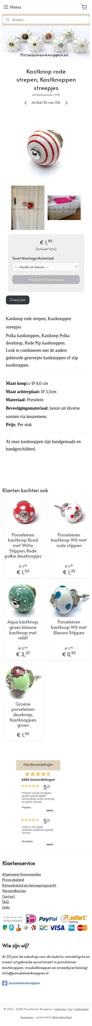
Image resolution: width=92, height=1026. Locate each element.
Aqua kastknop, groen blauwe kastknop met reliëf (23, 629)
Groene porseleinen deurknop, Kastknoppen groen (23, 714)
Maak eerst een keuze (46, 279)
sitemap (60, 1009)
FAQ (5, 901)
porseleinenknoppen (21, 983)
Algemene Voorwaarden (21, 874)
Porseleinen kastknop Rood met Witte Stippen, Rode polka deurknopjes (23, 545)
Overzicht (18, 300)
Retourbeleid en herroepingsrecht (29, 885)
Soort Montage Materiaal (33, 258)
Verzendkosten (14, 890)
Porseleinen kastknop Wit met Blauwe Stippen (69, 627)
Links (6, 907)
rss (70, 1009)
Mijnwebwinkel (62, 1017)
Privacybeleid (13, 879)
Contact (8, 896)
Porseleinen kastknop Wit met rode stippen (69, 540)
